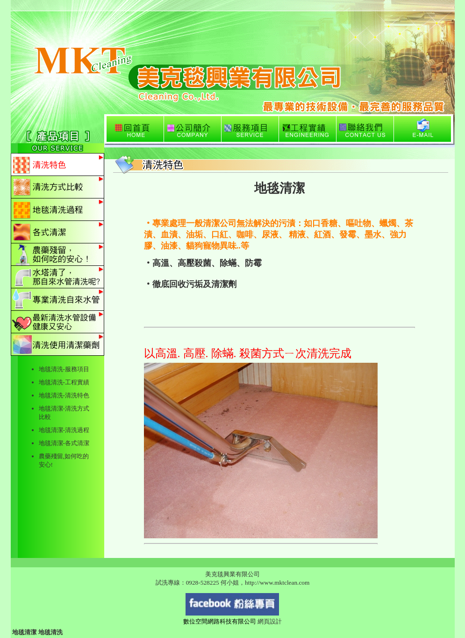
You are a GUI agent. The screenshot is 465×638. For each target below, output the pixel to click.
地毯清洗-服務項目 (64, 369)
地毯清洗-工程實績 (64, 382)
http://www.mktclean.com (277, 582)
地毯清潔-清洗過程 (64, 429)
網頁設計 (270, 621)
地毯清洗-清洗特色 (64, 395)
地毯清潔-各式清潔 (64, 443)
